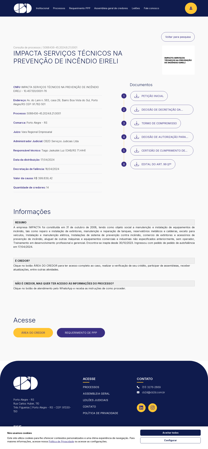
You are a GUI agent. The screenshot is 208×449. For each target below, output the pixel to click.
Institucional (42, 8)
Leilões (136, 8)
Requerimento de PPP (81, 332)
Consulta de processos (27, 47)
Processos (59, 8)
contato (89, 406)
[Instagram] (152, 407)
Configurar (170, 440)
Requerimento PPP (79, 8)
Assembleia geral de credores (111, 8)
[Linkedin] (141, 407)
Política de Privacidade (100, 413)
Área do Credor (33, 332)
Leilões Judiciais (95, 400)
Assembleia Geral (96, 393)
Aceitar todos (170, 432)
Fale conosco (151, 8)
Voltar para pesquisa (178, 36)
